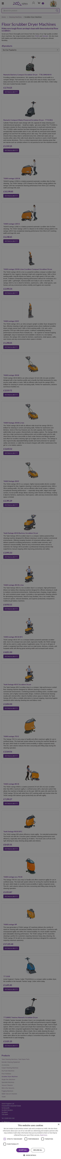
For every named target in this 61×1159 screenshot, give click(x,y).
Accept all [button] (23, 1150)
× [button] (58, 1124)
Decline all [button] (37, 1150)
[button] (30, 1155)
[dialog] (30, 1140)
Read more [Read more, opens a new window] (43, 1135)
